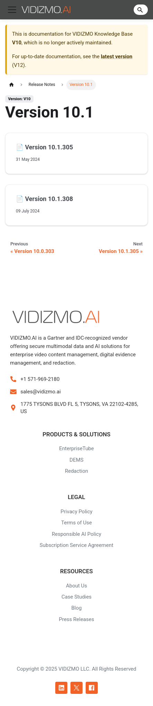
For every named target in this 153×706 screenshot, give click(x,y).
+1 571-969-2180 (39, 379)
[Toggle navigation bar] (12, 10)
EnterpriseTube (76, 448)
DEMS (76, 460)
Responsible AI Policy (76, 534)
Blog (76, 608)
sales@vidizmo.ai (40, 392)
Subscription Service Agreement (76, 545)
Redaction (76, 471)
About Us (76, 586)
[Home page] (11, 85)
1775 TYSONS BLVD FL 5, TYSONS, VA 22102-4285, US (79, 408)
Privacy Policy (76, 511)
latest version (116, 56)
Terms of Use (76, 523)
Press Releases (76, 619)
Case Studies (76, 597)
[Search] (141, 10)
